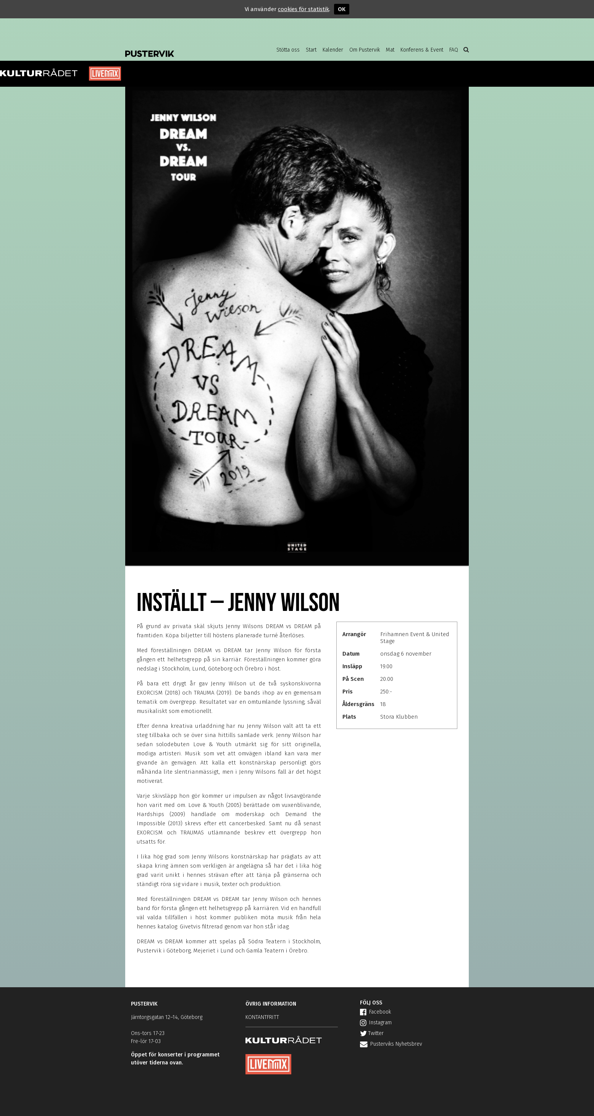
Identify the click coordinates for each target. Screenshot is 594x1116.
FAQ (453, 50)
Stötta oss (288, 50)
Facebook (375, 1012)
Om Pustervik (364, 50)
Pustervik (186, 48)
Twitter (372, 1033)
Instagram (376, 1022)
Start (311, 50)
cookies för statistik (303, 9)
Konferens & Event (421, 50)
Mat (390, 50)
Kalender (333, 50)
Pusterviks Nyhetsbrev (391, 1044)
